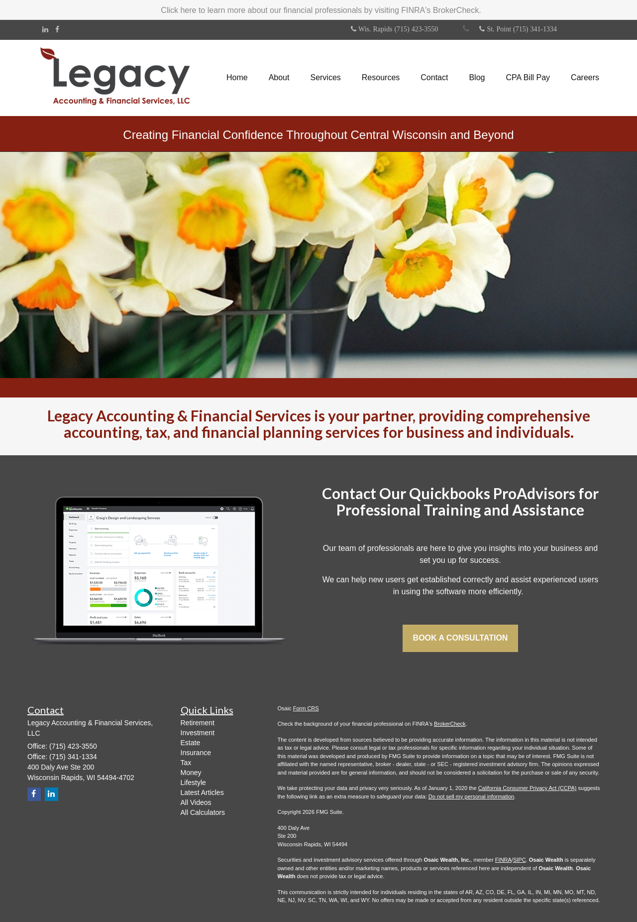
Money (191, 773)
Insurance (196, 753)
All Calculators (203, 812)
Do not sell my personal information (471, 796)
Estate (191, 743)
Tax (186, 763)
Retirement (197, 723)
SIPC (519, 860)
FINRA (503, 860)
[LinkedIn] (45, 29)
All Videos (196, 802)
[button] (279, 77)
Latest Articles (202, 792)
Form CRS (306, 708)
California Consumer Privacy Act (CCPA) (527, 788)
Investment (197, 733)
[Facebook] (57, 29)
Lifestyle (193, 783)
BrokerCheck (450, 724)
